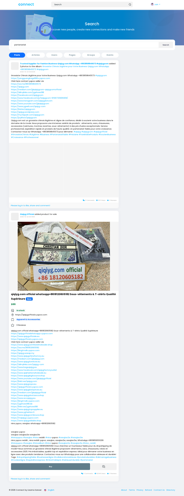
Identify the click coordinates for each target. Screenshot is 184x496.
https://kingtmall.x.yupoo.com (25, 350)
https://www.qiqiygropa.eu (23, 384)
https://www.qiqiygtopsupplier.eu (27, 409)
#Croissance (17, 137)
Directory (170, 490)
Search (166, 45)
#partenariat (86, 460)
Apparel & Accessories (28, 319)
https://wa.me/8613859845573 (26, 84)
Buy (50, 466)
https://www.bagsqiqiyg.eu (24, 367)
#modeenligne (18, 460)
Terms (132, 490)
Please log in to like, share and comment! (30, 205)
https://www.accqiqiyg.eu (23, 398)
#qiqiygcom (101, 75)
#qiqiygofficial (100, 131)
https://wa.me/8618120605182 (25, 347)
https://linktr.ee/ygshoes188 (24, 406)
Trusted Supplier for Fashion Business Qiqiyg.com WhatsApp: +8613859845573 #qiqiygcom (64, 63)
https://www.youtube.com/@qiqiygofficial (31, 378)
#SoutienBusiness (107, 134)
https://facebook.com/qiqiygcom (27, 95)
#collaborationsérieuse (65, 457)
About (124, 490)
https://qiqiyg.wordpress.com (25, 112)
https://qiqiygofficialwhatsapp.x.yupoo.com (32, 333)
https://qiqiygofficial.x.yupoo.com (27, 339)
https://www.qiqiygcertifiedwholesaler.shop (32, 344)
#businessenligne (45, 457)
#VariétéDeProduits (88, 134)
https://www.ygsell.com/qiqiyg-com (28, 106)
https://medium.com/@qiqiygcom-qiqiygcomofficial (36, 89)
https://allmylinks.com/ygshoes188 (27, 92)
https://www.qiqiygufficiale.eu (25, 336)
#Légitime (34, 134)
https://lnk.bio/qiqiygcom (23, 109)
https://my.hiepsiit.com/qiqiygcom (27, 114)
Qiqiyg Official (27, 214)
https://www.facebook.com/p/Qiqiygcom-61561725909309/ (39, 98)
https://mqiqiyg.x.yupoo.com (24, 417)
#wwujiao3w (77, 437)
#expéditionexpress (35, 460)
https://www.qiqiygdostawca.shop (27, 395)
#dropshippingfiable (26, 457)
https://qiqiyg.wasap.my (22, 353)
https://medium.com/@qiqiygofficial (28, 392)
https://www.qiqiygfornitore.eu (25, 361)
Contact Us (159, 490)
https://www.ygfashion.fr (23, 412)
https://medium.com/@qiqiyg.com (27, 358)
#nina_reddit (89, 443)
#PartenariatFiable (59, 134)
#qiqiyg (77, 131)
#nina (36, 437)
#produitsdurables (86, 457)
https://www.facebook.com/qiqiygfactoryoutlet (34, 370)
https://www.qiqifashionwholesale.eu (28, 372)
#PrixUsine (73, 134)
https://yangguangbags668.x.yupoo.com (30, 78)
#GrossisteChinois (20, 134)
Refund (148, 490)
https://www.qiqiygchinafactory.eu (27, 356)
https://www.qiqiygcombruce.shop (27, 415)
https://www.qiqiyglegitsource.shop (28, 375)
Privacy (140, 490)
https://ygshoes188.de (21, 403)
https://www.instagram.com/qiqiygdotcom (31, 100)
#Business (44, 134)
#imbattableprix (53, 460)
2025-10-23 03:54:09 (27, 72)
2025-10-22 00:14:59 (27, 217)
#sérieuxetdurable (71, 460)
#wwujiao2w (64, 437)
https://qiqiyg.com (20, 86)
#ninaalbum (39, 443)
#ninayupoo (17, 437)
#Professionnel (31, 137)
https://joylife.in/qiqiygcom (24, 117)
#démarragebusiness (105, 457)
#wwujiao (27, 437)
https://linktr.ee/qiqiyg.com (24, 381)
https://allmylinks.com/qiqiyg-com (27, 364)
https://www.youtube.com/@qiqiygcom (30, 103)
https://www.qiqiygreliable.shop (26, 420)
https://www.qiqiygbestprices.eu (26, 389)
